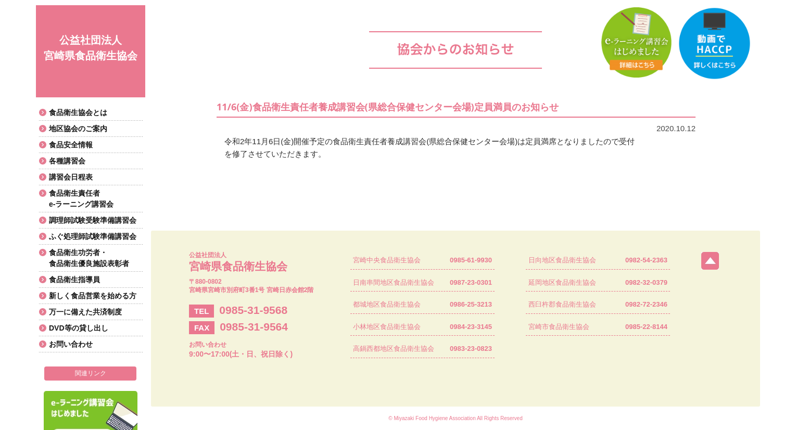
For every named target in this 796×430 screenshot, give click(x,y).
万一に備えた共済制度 (85, 312)
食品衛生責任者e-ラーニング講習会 (81, 198)
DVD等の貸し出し (78, 328)
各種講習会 (67, 161)
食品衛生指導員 (74, 279)
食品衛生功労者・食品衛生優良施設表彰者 (89, 258)
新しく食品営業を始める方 (92, 296)
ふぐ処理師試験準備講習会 (92, 236)
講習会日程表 (71, 177)
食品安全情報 (71, 145)
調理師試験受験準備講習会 (92, 220)
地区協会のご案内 (78, 128)
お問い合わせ (71, 344)
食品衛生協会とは (78, 112)
